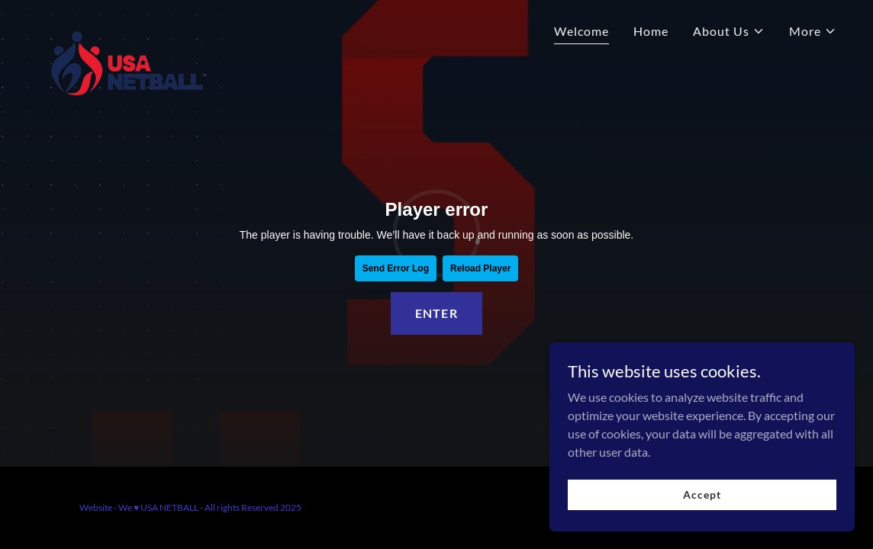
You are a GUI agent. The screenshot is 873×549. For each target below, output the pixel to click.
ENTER (436, 313)
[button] (729, 31)
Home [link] (650, 31)
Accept (701, 494)
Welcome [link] (581, 31)
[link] (127, 27)
